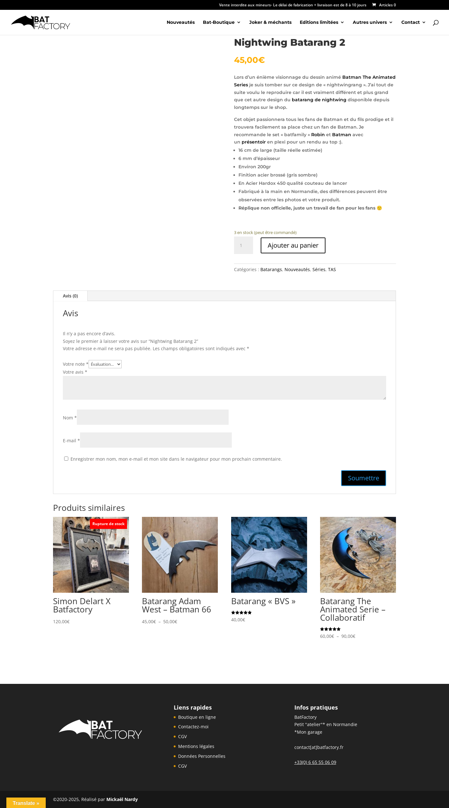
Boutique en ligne (197, 717)
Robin (318, 134)
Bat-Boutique (219, 22)
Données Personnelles (201, 756)
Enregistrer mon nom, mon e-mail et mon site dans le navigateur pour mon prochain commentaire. (176, 459)
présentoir (254, 142)
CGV (182, 736)
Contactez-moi (193, 727)
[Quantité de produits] (243, 245)
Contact (410, 22)
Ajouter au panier (293, 245)
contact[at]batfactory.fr (319, 747)
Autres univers (370, 22)
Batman (341, 134)
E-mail (71, 440)
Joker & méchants (270, 22)
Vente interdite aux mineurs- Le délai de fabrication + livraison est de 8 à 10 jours (292, 5)
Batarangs (271, 269)
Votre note (76, 364)
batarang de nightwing (320, 100)
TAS (332, 269)
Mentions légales (196, 746)
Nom (70, 418)
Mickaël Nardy (122, 799)
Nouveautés (181, 22)
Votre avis (75, 372)
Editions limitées (319, 22)
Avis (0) (70, 296)
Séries (318, 269)
